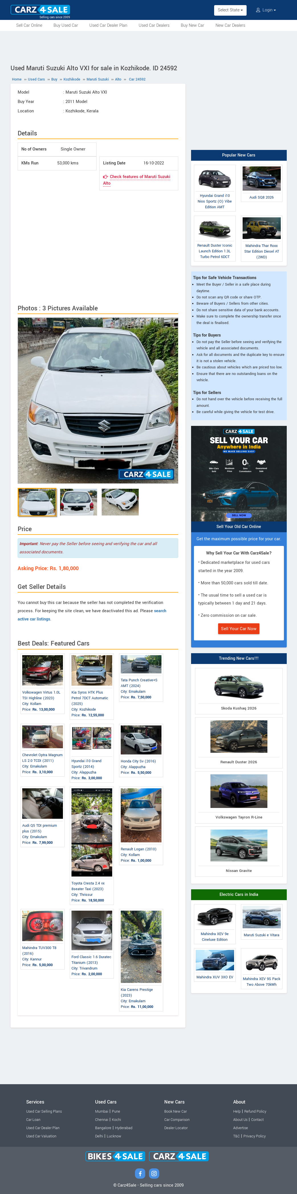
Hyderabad (123, 1128)
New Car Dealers (230, 25)
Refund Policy (255, 1111)
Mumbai (101, 1111)
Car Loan (33, 1119)
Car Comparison (177, 1119)
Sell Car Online (29, 25)
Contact (257, 1119)
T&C (236, 1136)
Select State (230, 10)
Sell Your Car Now (239, 629)
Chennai (101, 1119)
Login (266, 10)
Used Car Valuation (41, 1136)
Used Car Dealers (154, 25)
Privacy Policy (254, 1136)
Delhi (99, 1136)
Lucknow (114, 1136)
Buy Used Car (66, 25)
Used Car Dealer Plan (108, 25)
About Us (240, 1119)
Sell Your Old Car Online (238, 527)
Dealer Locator (176, 1128)
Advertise (240, 1128)
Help (237, 1111)
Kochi (116, 1119)
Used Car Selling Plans (44, 1111)
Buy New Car (192, 25)
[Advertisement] (149, 46)
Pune (116, 1111)
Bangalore (103, 1128)
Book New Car (175, 1111)
